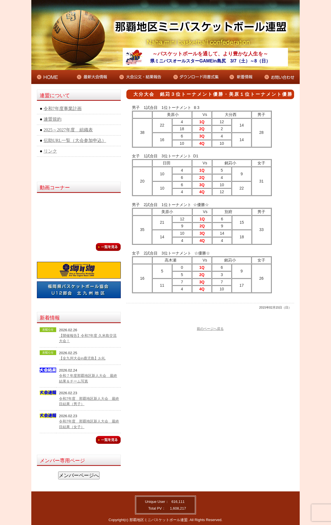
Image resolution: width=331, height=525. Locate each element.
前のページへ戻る (210, 329)
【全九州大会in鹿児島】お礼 (82, 358)
